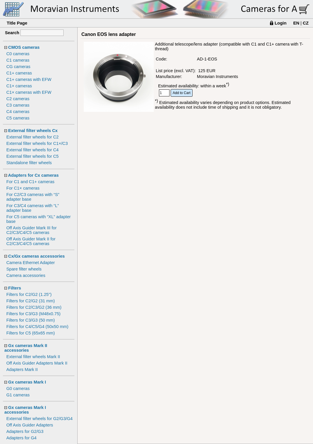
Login (280, 22)
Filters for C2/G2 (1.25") (29, 294)
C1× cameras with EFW (28, 92)
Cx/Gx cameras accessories (36, 256)
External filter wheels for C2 (32, 137)
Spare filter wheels (24, 269)
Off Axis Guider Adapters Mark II (36, 363)
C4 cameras (17, 111)
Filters (14, 288)
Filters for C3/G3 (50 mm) (30, 320)
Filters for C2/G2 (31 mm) (30, 301)
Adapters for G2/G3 (24, 431)
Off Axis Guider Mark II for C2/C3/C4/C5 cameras (30, 241)
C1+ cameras (19, 73)
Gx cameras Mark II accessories (25, 348)
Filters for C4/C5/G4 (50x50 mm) (37, 326)
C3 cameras (17, 105)
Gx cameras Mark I (27, 382)
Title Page (17, 22)
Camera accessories (26, 275)
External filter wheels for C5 (32, 156)
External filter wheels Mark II (33, 356)
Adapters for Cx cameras (33, 175)
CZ (306, 22)
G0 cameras (18, 388)
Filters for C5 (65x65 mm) (30, 333)
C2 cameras (17, 98)
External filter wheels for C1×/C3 (37, 143)
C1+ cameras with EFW (28, 79)
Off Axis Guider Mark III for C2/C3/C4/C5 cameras (31, 230)
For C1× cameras (23, 188)
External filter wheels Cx (32, 130)
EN (296, 22)
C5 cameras (17, 118)
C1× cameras (19, 86)
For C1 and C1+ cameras (30, 181)
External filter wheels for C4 (32, 150)
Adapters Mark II (22, 369)
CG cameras (18, 66)
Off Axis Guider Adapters (29, 425)
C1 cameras (17, 60)
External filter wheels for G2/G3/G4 (39, 418)
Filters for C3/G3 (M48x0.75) (33, 313)
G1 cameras (18, 395)
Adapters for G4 (21, 438)
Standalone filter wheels (29, 162)
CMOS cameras (24, 47)
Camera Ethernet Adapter (30, 262)
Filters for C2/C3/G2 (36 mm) (34, 307)
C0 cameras (17, 53)
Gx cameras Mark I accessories (25, 409)
